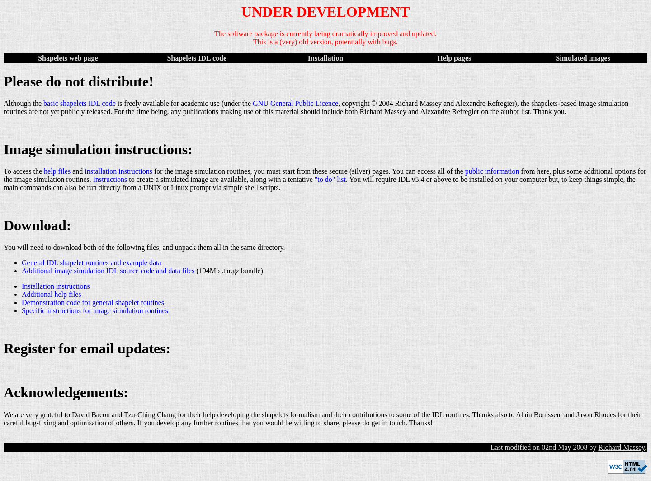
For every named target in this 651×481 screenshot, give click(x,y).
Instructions (110, 179)
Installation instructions (56, 286)
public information (492, 171)
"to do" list (330, 179)
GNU (261, 103)
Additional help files (51, 294)
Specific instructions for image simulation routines (95, 310)
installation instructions (118, 171)
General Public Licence (304, 103)
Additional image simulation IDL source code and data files (108, 271)
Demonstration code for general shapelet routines (93, 302)
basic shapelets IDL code (79, 103)
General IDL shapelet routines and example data (91, 263)
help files (57, 171)
